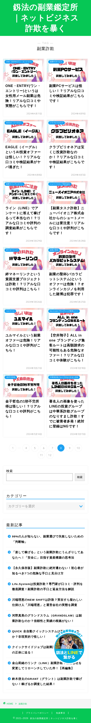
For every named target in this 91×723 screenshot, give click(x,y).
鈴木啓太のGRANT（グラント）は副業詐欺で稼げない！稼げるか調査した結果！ (47, 681)
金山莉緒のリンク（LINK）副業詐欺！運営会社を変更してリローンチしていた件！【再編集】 (47, 666)
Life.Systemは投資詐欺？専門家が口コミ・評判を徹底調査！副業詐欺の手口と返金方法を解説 (47, 586)
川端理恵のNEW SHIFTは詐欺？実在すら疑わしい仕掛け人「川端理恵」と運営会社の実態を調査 (47, 602)
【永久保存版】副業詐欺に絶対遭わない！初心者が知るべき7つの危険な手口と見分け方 (48, 570)
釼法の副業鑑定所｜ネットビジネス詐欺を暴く (46, 17)
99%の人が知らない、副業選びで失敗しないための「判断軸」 (48, 539)
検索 (9, 471)
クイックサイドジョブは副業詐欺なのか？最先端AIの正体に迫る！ (48, 650)
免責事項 (60, 713)
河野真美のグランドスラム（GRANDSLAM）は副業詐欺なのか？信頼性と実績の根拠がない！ (47, 618)
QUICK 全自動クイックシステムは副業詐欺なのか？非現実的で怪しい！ (45, 634)
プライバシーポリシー (37, 713)
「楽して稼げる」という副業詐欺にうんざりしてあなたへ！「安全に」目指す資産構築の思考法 (48, 555)
